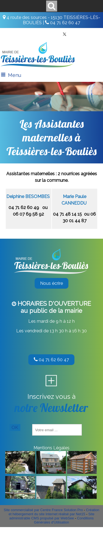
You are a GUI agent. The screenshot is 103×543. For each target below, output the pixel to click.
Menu (14, 75)
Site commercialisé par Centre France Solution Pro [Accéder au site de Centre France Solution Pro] (43, 510)
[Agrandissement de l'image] (20, 472)
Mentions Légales (51, 447)
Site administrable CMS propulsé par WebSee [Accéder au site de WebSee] (51, 516)
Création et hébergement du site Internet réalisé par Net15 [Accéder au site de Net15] (54, 512)
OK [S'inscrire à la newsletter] (15, 427)
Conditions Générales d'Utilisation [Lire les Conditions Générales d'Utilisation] (64, 520)
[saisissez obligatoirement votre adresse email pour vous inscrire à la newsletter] (57, 430)
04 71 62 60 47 (51, 359)
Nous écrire (51, 283)
